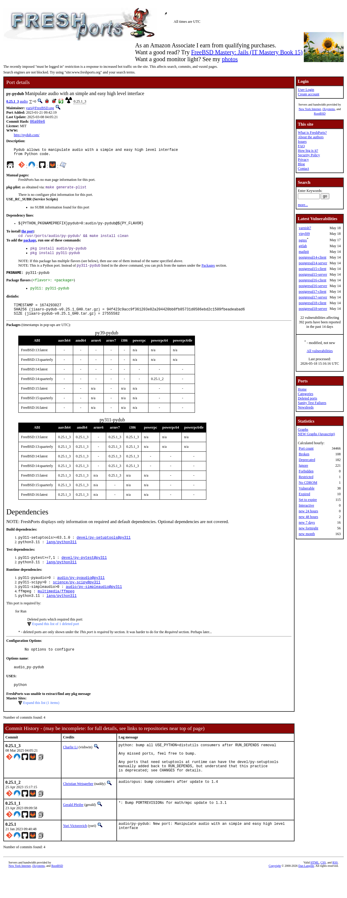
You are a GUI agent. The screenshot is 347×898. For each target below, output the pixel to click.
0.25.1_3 (12, 101)
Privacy (303, 159)
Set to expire (308, 500)
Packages (208, 272)
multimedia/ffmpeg (56, 606)
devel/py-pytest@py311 (84, 570)
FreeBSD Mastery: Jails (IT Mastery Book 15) (247, 52)
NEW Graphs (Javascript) (316, 434)
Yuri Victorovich (75, 851)
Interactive (306, 505)
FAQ (301, 146)
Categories (305, 394)
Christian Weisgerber (78, 809)
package (29, 245)
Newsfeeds (306, 407)
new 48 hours (308, 517)
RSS (335, 888)
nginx (303, 240)
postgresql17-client (312, 291)
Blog (301, 164)
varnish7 (305, 228)
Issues (302, 141)
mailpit (304, 252)
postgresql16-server (313, 286)
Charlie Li (70, 766)
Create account (308, 94)
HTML (314, 888)
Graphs (303, 429)
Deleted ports (307, 398)
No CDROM (308, 482)
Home (302, 389)
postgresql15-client (312, 269)
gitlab (303, 246)
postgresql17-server (313, 297)
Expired (304, 494)
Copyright (275, 891)
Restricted (306, 477)
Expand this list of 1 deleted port (55, 640)
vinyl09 (304, 234)
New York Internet (310, 109)
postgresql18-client (312, 303)
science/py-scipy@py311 (76, 596)
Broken (304, 454)
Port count (306, 448)
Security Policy (309, 155)
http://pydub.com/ (27, 135)
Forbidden (306, 471)
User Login (306, 90)
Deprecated (307, 460)
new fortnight (308, 528)
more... (303, 205)
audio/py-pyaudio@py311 (81, 591)
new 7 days (307, 522)
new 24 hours (308, 511)
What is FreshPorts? (312, 132)
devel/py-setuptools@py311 (103, 549)
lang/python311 (61, 554)
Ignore (303, 465)
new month (307, 534)
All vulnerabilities (320, 351)
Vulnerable (307, 488)
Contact (303, 168)
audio (24, 101)
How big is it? (308, 150)
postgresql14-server (313, 263)
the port (27, 235)
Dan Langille (306, 891)
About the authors (311, 137)
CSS (323, 888)
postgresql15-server (313, 274)
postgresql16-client (312, 280)
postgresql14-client (312, 257)
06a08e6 (37, 121)
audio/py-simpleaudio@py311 (94, 601)
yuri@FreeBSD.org (40, 108)
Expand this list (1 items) (41, 722)
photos (230, 59)
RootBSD (320, 113)
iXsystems (328, 109)
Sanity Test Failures (312, 403)
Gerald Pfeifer (73, 830)
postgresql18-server (313, 309)
